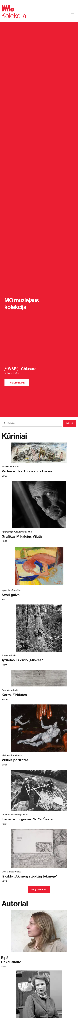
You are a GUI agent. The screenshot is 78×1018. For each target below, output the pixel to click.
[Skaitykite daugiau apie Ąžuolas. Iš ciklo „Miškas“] (39, 628)
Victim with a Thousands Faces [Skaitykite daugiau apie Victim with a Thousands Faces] (27, 471)
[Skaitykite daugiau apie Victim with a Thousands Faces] (39, 452)
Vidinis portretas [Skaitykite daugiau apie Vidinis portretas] (15, 760)
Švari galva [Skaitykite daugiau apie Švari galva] (11, 595)
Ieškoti (69, 423)
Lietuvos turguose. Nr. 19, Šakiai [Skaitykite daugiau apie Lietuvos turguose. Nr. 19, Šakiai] (27, 819)
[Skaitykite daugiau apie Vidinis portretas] (39, 728)
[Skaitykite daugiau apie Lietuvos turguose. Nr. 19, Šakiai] (39, 790)
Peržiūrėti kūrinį (17, 382)
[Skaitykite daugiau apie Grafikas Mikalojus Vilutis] (39, 504)
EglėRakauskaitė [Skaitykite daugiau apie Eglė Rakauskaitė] (11, 960)
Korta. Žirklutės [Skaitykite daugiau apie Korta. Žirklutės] (14, 695)
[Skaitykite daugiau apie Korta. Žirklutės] (39, 678)
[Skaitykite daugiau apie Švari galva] (39, 566)
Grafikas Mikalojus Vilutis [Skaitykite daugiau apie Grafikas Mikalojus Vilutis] (22, 536)
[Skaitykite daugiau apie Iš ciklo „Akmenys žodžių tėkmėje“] (39, 848)
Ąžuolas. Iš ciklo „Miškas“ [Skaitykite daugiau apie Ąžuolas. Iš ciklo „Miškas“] (22, 660)
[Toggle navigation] (72, 12)
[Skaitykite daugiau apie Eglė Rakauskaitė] (39, 932)
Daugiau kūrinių (39, 889)
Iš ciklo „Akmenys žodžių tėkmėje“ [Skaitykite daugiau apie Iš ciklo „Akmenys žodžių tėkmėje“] (29, 876)
